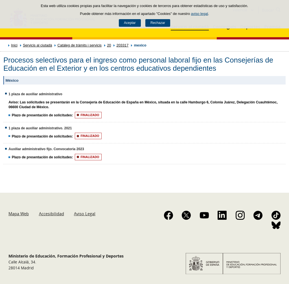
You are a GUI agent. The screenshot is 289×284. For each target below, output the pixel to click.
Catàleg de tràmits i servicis (79, 45)
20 (109, 45)
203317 (123, 45)
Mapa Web (18, 213)
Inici (14, 45)
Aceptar (130, 23)
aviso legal (199, 14)
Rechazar (157, 23)
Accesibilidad (51, 213)
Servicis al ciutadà (37, 45)
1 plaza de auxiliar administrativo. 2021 (40, 128)
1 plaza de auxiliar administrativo (35, 94)
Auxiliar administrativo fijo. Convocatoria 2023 (46, 149)
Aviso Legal (84, 213)
